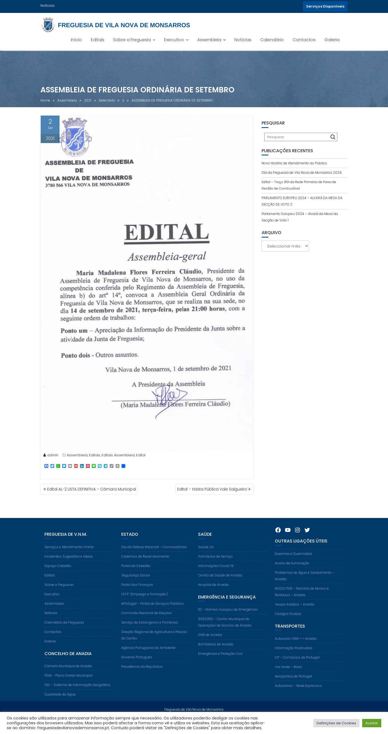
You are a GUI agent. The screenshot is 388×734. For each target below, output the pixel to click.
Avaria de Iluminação (292, 570)
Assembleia (209, 40)
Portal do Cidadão (135, 573)
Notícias (242, 40)
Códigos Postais (288, 621)
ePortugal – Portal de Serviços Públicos (152, 610)
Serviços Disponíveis (325, 6)
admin (50, 456)
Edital (141, 456)
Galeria (332, 40)
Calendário (272, 40)
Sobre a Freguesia (132, 40)
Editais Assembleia (118, 456)
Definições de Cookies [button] (336, 723)
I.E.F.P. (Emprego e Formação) (144, 601)
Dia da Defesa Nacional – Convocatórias (154, 554)
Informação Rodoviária (293, 655)
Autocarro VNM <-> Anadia (296, 645)
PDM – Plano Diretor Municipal (68, 682)
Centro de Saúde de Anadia (220, 582)
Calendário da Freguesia (64, 629)
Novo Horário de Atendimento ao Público (294, 163)
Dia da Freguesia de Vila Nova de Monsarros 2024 (302, 172)
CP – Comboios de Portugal (297, 664)
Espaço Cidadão (57, 573)
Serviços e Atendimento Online (69, 554)
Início (76, 40)
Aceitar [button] (371, 723)
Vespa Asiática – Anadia (294, 611)
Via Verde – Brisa (288, 674)
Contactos (304, 40)
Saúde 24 (206, 554)
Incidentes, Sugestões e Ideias (68, 563)
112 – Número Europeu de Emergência (228, 616)
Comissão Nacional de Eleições (146, 620)
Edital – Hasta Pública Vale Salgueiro (212, 489)
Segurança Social (135, 582)
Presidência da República (141, 674)
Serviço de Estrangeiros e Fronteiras (149, 629)
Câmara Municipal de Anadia (68, 673)
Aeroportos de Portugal (293, 683)
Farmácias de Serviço (215, 563)
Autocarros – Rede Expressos (298, 693)
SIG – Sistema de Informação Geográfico (77, 692)
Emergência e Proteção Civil (220, 661)
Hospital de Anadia (213, 592)
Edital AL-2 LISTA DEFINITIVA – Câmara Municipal (91, 489)
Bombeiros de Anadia (215, 651)
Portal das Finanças (137, 592)
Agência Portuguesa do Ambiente (148, 655)
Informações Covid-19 (216, 573)
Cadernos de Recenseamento (145, 563)
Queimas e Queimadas (293, 561)
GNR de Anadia (210, 642)
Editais (97, 40)
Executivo (174, 40)
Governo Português (136, 664)
